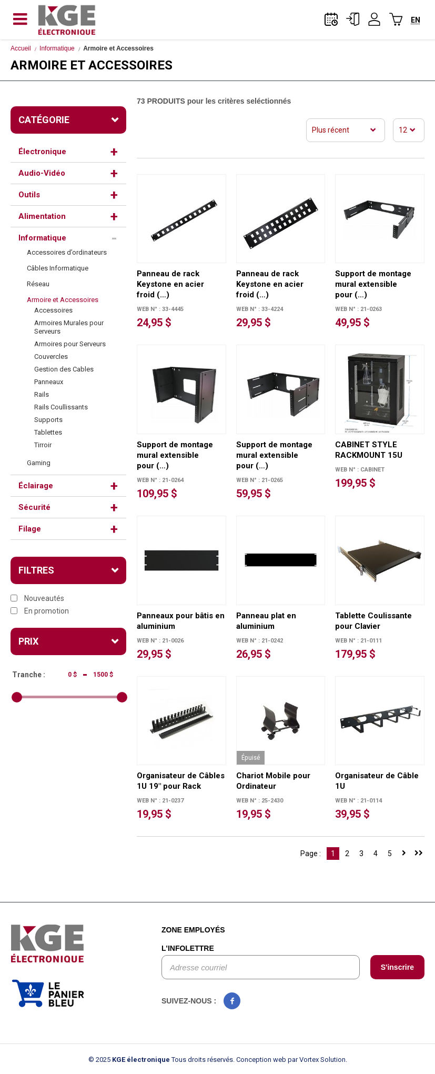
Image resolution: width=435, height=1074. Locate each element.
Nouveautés (37, 598)
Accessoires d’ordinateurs (67, 252)
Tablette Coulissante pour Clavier (373, 621)
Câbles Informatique (57, 268)
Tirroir (43, 445)
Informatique (57, 48)
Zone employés (193, 930)
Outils (29, 194)
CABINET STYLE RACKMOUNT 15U (368, 450)
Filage (29, 529)
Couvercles (51, 356)
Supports (48, 420)
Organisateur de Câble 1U (377, 781)
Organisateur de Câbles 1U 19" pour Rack (181, 781)
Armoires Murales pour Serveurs (69, 327)
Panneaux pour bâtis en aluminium (181, 621)
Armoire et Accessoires (62, 300)
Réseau (38, 284)
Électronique (42, 151)
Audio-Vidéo (41, 173)
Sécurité (34, 507)
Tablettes (48, 432)
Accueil (21, 48)
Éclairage (35, 485)
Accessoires (53, 310)
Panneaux (48, 382)
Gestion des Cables (64, 369)
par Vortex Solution (317, 1059)
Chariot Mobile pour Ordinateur (273, 781)
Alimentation (42, 216)
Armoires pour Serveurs (70, 344)
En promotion (40, 611)
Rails (41, 394)
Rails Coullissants (61, 407)
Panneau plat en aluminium (266, 621)
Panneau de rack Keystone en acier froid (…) (170, 284)
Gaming (38, 463)
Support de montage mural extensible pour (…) (373, 284)
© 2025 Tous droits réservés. (161, 1059)
